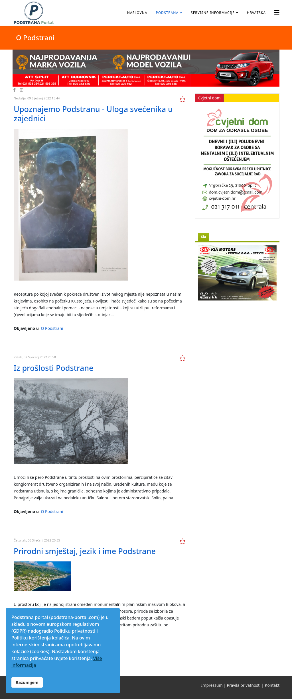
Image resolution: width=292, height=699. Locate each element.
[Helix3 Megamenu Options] (276, 12)
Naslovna (137, 12)
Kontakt (272, 685)
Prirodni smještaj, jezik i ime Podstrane (85, 551)
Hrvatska (256, 12)
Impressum (212, 685)
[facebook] (14, 90)
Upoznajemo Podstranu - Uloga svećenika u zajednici (93, 113)
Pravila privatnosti (244, 685)
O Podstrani (52, 328)
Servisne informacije (213, 12)
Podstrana (167, 12)
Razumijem (27, 682)
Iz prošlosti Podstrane (54, 368)
